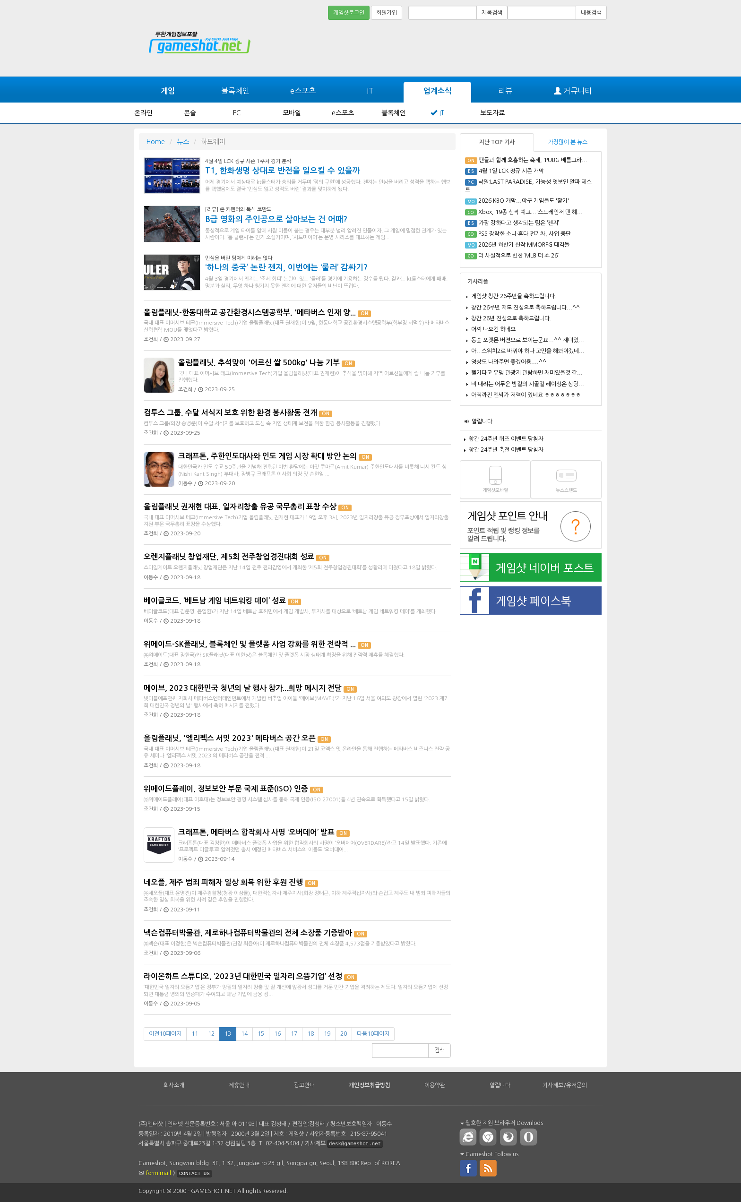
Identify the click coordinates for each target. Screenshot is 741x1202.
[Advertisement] (571, 48)
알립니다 (482, 421)
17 (294, 1034)
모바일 (292, 113)
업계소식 (437, 90)
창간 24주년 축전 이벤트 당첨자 (506, 450)
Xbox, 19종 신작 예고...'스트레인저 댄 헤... (530, 212)
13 (227, 1034)
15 (261, 1034)
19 (327, 1034)
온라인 (143, 113)
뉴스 (183, 141)
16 (277, 1034)
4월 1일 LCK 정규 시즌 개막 (511, 171)
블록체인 (235, 90)
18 (310, 1034)
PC (237, 113)
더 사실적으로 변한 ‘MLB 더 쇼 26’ (518, 255)
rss (489, 1167)
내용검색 (591, 13)
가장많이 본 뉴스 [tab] (567, 142)
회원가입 (386, 13)
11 (194, 1034)
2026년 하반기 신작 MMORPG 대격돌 (523, 245)
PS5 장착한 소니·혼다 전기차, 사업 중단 (524, 234)
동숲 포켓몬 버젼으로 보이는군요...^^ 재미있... (527, 340)
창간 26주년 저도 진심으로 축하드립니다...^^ (525, 307)
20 (343, 1034)
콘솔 (190, 113)
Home (155, 141)
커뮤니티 (573, 91)
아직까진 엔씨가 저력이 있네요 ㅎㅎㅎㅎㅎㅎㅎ (526, 395)
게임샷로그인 (348, 13)
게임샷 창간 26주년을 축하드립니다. (514, 296)
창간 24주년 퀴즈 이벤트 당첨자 (506, 439)
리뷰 (505, 90)
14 (244, 1034)
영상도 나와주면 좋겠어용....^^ (508, 362)
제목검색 (492, 13)
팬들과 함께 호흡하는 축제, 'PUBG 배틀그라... (533, 160)
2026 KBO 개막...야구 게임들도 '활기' (523, 201)
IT (370, 90)
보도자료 (492, 113)
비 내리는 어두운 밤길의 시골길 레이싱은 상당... (527, 384)
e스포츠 (303, 90)
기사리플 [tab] (477, 281)
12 (211, 1034)
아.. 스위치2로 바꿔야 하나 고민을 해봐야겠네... (528, 351)
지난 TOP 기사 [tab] (497, 142)
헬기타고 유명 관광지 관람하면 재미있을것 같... (527, 373)
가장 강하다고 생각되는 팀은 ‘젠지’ (519, 223)
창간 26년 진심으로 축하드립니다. (511, 318)
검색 (439, 1050)
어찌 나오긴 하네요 (493, 329)
